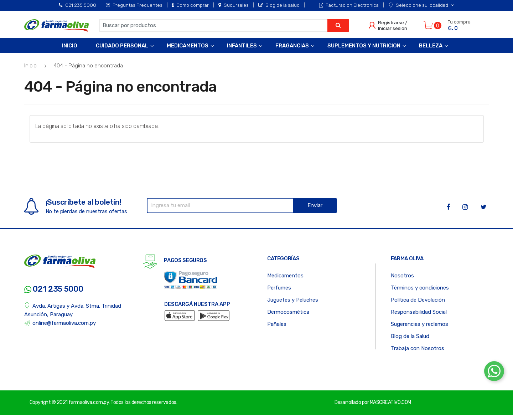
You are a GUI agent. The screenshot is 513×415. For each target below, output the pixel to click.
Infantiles (242, 45)
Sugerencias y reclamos (419, 324)
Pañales (276, 324)
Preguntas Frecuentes (134, 5)
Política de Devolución (418, 300)
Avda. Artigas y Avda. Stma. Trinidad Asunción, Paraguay (72, 310)
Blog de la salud (279, 5)
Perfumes (279, 288)
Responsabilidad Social (419, 312)
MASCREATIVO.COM (390, 402)
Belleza (430, 45)
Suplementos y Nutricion (363, 45)
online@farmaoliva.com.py (60, 323)
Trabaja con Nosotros (417, 348)
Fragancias (292, 45)
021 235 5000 (77, 5)
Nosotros (402, 275)
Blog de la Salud (410, 336)
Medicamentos (187, 45)
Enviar (314, 205)
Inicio (69, 45)
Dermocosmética (288, 312)
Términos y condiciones (420, 288)
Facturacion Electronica (349, 5)
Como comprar (190, 5)
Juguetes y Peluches (292, 300)
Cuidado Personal (122, 45)
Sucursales (233, 5)
